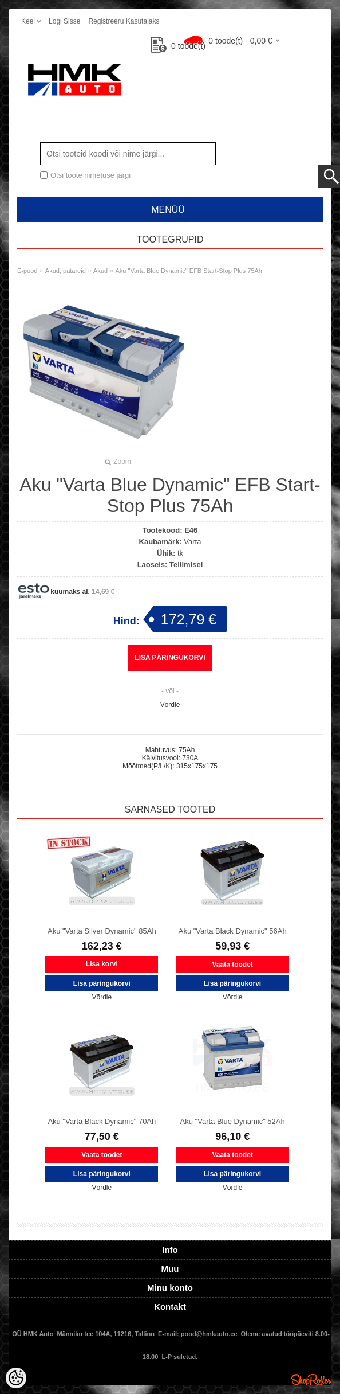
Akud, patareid (65, 270)
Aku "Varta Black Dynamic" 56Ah (233, 931)
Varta (192, 541)
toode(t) (178, 46)
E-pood (27, 270)
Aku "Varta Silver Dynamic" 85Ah (102, 931)
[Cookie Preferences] (16, 1378)
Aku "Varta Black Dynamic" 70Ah (102, 1121)
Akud (100, 270)
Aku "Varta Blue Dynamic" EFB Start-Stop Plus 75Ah (189, 270)
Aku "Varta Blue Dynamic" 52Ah (232, 1121)
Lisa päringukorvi (170, 658)
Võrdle (170, 705)
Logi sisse (64, 21)
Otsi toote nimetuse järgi (90, 175)
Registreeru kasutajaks (123, 21)
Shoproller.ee (311, 1379)
